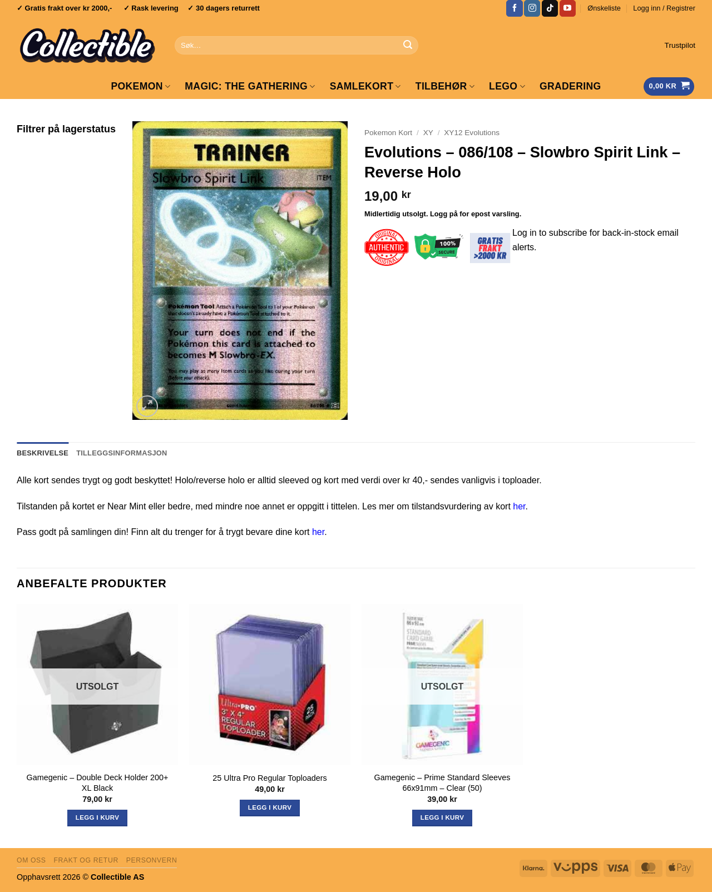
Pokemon (140, 86)
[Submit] (407, 45)
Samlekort (365, 86)
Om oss (31, 860)
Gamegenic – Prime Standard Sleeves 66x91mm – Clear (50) (442, 782)
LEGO (507, 86)
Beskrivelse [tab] (42, 453)
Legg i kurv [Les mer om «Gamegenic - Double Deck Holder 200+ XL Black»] (97, 817)
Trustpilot (680, 45)
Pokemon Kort (388, 132)
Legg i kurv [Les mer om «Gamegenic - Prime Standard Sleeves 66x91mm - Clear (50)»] (442, 817)
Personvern (151, 860)
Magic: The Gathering (250, 86)
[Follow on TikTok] (550, 8)
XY (428, 132)
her (519, 506)
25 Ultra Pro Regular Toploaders (269, 778)
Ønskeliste (604, 8)
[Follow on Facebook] (514, 8)
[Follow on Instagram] (532, 8)
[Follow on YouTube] (568, 8)
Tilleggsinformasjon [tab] (121, 453)
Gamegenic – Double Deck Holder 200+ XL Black (98, 782)
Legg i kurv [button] (269, 807)
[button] (664, 8)
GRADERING (570, 86)
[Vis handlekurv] (669, 86)
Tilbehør (445, 86)
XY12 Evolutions (472, 132)
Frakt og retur (85, 860)
